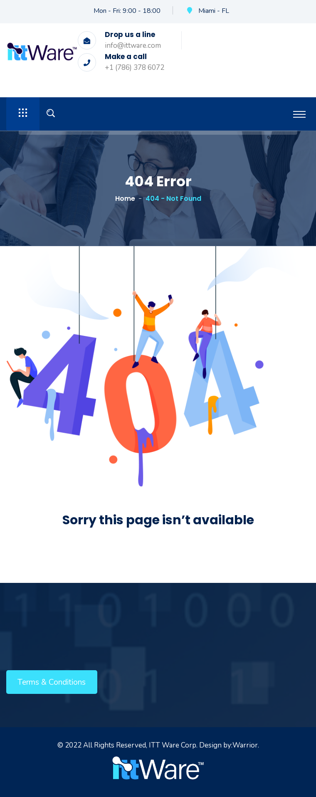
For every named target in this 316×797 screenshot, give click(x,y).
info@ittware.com (133, 45)
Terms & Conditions (51, 682)
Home (125, 198)
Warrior (245, 745)
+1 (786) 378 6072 (134, 67)
